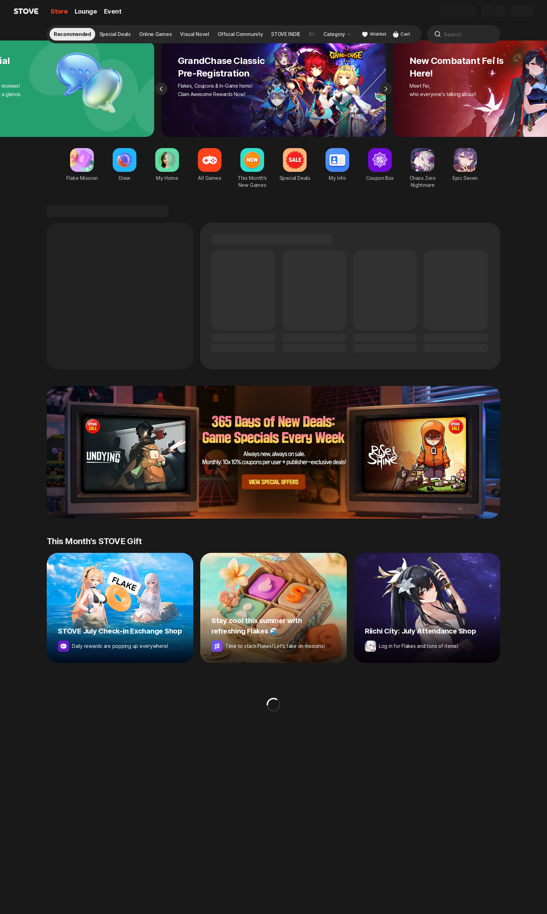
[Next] (386, 100)
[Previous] (161, 100)
